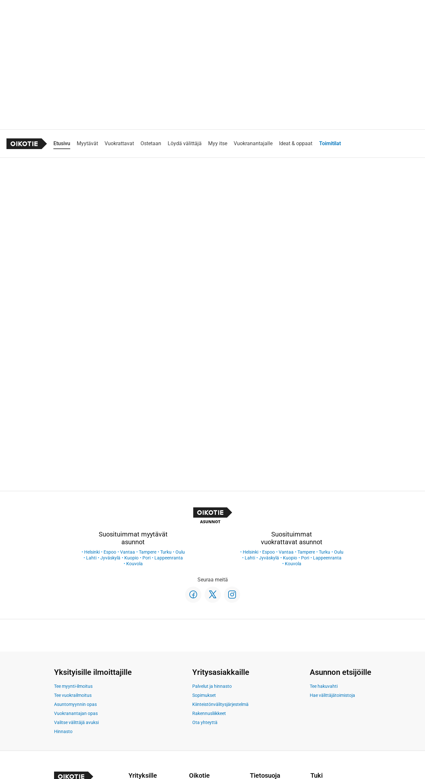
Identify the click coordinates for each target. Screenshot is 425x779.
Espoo (110, 552)
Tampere (147, 552)
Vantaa (127, 552)
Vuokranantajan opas (76, 713)
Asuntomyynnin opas (75, 704)
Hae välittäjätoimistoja (332, 695)
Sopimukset (204, 695)
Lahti (91, 557)
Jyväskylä (110, 557)
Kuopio (131, 557)
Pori (146, 557)
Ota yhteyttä (205, 722)
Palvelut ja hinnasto (212, 686)
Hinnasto (63, 731)
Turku (166, 552)
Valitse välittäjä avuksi (76, 722)
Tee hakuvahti (324, 686)
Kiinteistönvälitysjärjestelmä (220, 704)
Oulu (180, 552)
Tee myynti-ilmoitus (73, 686)
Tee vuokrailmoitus (73, 695)
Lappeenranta (168, 557)
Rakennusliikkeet (209, 713)
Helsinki (92, 552)
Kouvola (134, 563)
